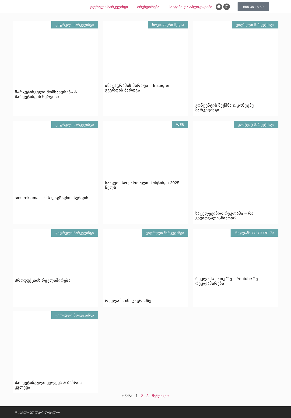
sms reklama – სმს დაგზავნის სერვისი (53, 198)
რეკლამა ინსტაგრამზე (128, 301)
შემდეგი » (160, 396)
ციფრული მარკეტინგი (108, 7)
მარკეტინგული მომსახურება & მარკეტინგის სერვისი (46, 94)
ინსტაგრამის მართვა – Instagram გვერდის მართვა (138, 87)
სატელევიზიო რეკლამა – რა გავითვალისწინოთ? (224, 215)
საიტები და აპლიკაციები (190, 7)
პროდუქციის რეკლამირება (43, 280)
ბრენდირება (148, 7)
